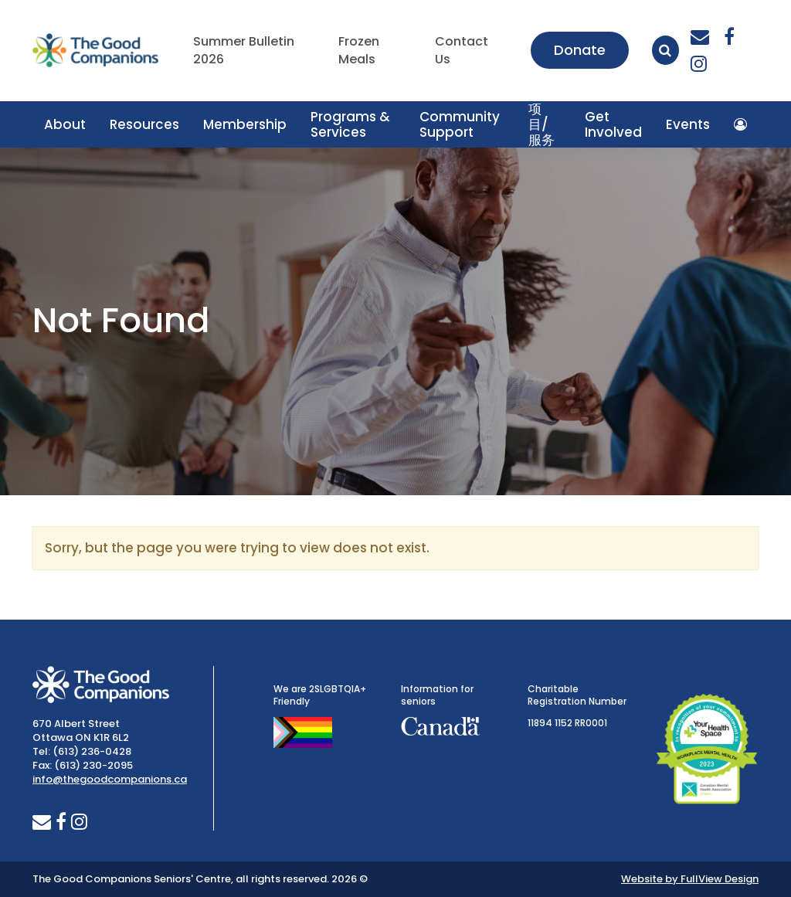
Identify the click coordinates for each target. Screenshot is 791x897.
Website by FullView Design (690, 879)
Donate (580, 49)
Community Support (459, 124)
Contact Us (461, 50)
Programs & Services (350, 124)
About (65, 124)
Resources (144, 124)
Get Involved (613, 124)
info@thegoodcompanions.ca (109, 779)
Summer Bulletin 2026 (243, 50)
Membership (245, 124)
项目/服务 (541, 124)
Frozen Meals (358, 50)
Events (688, 124)
